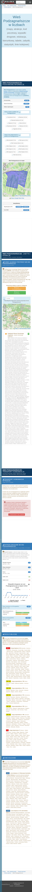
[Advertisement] (16, 65)
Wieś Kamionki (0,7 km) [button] (11, 140)
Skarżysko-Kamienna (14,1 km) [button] (16, 120)
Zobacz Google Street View (17, 198)
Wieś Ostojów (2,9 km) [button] (23, 151)
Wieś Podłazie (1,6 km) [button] (11, 146)
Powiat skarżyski (22, 5)
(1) (16, 288)
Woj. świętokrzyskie (11, 5)
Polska (4, 5)
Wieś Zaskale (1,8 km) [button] (23, 146)
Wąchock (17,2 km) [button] (11, 123)
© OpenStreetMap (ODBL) (25, 195)
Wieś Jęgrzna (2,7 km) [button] (10, 151)
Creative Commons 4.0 (18, 877)
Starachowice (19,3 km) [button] (11, 126)
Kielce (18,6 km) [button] (22, 123)
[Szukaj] (21, 2)
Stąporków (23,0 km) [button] (16, 129)
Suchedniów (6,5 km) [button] (11, 117)
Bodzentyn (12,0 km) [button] (22, 117)
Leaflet (16, 195)
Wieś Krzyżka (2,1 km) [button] (23, 149)
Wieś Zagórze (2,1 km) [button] (11, 149)
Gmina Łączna (7, 7)
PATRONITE (17, 878)
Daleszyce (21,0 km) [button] (22, 126)
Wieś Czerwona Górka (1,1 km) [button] (16, 143)
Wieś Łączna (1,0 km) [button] (23, 140)
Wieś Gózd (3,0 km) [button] (16, 154)
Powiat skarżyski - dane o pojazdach (16, 511)
